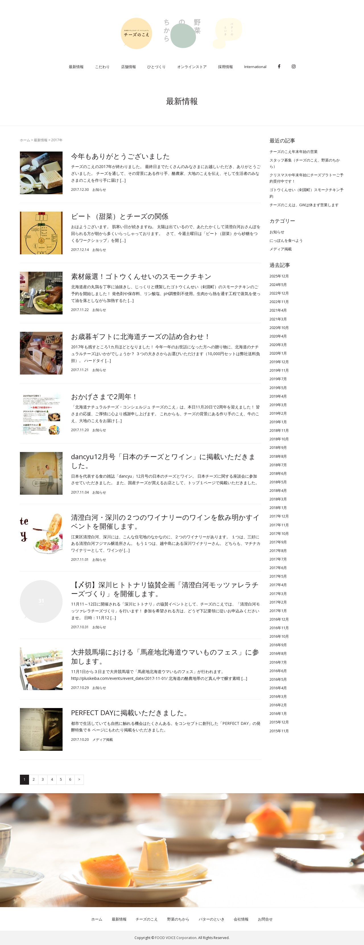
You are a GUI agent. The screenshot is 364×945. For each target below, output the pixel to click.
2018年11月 (279, 430)
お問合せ (265, 919)
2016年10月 (279, 636)
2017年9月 (278, 542)
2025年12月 (279, 276)
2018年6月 (278, 473)
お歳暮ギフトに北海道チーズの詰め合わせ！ (141, 336)
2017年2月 (278, 602)
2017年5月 (278, 576)
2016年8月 (278, 653)
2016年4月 (278, 687)
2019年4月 (278, 396)
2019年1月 (278, 421)
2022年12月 (279, 293)
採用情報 (225, 66)
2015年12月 (279, 722)
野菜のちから (178, 919)
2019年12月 (279, 361)
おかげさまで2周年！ (104, 396)
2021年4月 (278, 310)
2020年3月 (278, 344)
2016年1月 (278, 713)
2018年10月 (279, 438)
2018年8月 (278, 456)
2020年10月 (279, 327)
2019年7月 (278, 378)
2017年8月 (278, 550)
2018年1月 (278, 507)
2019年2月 (278, 413)
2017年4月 (278, 584)
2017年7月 (278, 559)
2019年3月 (278, 404)
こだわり (102, 66)
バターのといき (212, 919)
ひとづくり (156, 66)
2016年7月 (278, 662)
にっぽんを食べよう (286, 240)
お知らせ (99, 189)
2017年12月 (279, 516)
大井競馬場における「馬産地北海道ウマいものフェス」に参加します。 (165, 656)
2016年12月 (279, 619)
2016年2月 (278, 704)
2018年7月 (278, 464)
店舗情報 (128, 66)
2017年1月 (278, 610)
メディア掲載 (102, 739)
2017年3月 (278, 593)
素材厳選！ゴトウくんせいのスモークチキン (141, 276)
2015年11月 (279, 730)
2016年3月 (278, 696)
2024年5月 (278, 284)
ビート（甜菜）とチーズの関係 (119, 216)
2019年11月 (279, 370)
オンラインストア (192, 66)
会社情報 (241, 919)
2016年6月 (278, 670)
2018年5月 (278, 481)
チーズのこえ (147, 919)
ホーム (25, 140)
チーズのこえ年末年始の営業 (294, 151)
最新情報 (76, 66)
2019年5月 (278, 387)
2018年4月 (278, 490)
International (255, 66)
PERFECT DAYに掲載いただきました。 (131, 712)
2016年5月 (278, 679)
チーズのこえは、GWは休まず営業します (304, 204)
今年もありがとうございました (120, 156)
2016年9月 (278, 644)
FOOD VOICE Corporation (176, 937)
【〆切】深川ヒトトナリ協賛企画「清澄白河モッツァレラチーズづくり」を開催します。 (165, 589)
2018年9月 (278, 447)
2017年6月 (278, 567)
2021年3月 (278, 319)
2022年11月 (279, 301)
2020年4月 (278, 336)
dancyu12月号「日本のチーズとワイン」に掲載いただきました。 (163, 461)
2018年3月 (278, 499)
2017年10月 (279, 533)
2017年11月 (279, 524)
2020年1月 (278, 353)
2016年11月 (279, 627)
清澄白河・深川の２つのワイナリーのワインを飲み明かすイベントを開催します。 (165, 521)
